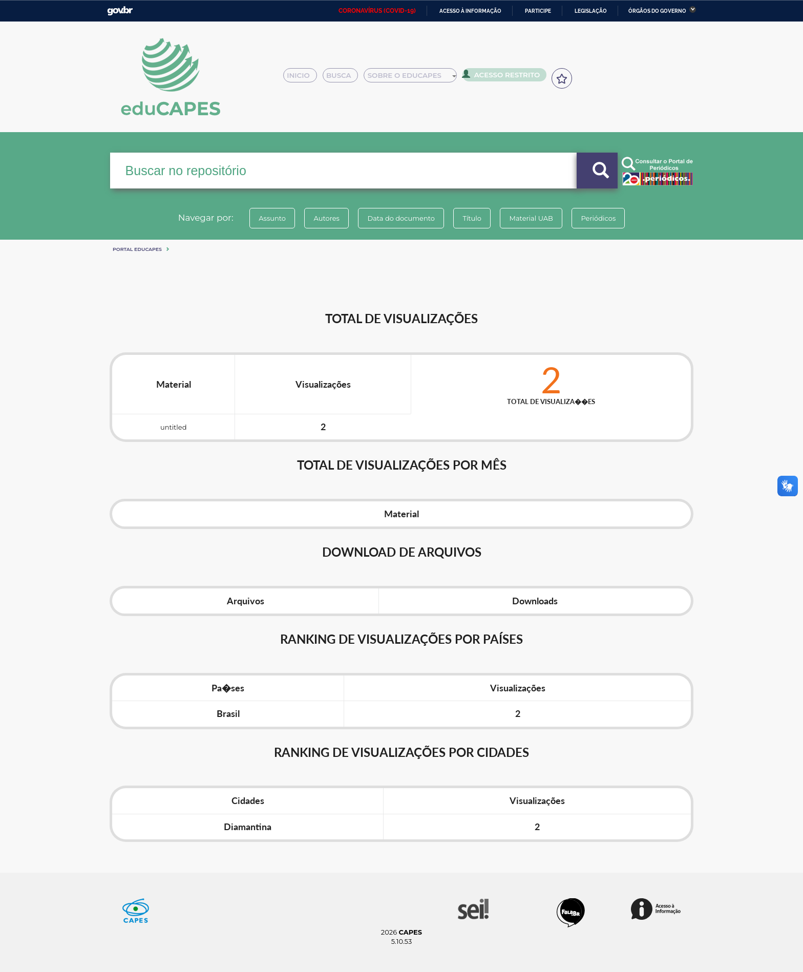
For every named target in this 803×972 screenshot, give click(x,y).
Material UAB (535, 218)
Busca (344, 77)
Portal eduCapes (137, 249)
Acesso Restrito (504, 77)
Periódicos (605, 218)
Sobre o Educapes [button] (414, 77)
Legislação (591, 11)
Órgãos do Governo (657, 11)
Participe (538, 11)
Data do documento (399, 218)
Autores (322, 218)
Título (473, 218)
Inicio (303, 77)
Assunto (265, 218)
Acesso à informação (470, 11)
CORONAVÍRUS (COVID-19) (377, 10)
